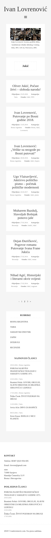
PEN (32, 97)
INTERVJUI (15, 342)
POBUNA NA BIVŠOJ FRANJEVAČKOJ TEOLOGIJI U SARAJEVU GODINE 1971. (23, 371)
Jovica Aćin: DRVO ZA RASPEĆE (23, 407)
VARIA (13, 327)
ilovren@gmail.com (18, 465)
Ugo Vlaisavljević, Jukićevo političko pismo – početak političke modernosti (25, 182)
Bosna (33, 128)
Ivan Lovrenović (25, 9)
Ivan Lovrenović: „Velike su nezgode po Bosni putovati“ (25, 149)
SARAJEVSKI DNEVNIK (20, 332)
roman (34, 259)
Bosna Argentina (16, 128)
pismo (37, 195)
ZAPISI (13, 337)
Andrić (30, 225)
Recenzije (15, 225)
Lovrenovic (24, 130)
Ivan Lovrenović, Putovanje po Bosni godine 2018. (25, 116)
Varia (16, 97)
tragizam (34, 286)
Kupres (37, 161)
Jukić (28, 97)
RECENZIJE (15, 348)
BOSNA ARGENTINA (19, 322)
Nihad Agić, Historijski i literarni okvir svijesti (25, 276)
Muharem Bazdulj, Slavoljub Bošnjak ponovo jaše (25, 214)
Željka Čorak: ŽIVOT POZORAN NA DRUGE (23, 514)
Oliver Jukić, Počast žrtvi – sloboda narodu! (25, 87)
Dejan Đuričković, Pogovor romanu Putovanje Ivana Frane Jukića (25, 246)
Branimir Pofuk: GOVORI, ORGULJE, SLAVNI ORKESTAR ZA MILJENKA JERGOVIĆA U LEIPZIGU (25, 385)
